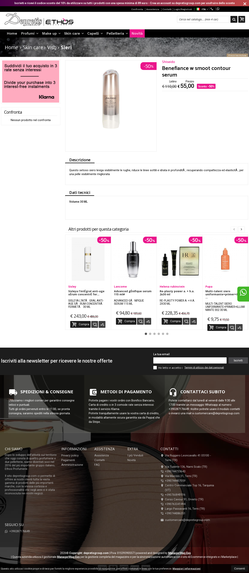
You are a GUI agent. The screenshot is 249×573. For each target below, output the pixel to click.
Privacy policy (70, 455)
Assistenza (152, 9)
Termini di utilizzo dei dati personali (204, 367)
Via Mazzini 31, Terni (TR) (178, 476)
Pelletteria (117, 33)
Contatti (167, 9)
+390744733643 (175, 471)
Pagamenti (68, 460)
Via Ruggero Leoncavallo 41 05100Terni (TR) (185, 458)
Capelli (95, 33)
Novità (137, 33)
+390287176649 (229, 8)
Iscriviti (238, 360)
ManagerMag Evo (179, 553)
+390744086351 (175, 513)
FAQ (97, 465)
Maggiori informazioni (187, 568)
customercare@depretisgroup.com (185, 520)
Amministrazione (72, 465)
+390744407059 (175, 480)
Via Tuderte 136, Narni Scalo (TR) (183, 466)
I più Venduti (135, 455)
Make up (51, 33)
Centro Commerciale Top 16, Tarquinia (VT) (187, 488)
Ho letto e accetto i (168, 368)
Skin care (74, 33)
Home (12, 33)
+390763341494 (175, 504)
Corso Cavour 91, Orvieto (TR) (181, 499)
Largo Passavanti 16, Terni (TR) (182, 508)
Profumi (30, 33)
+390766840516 (175, 494)
